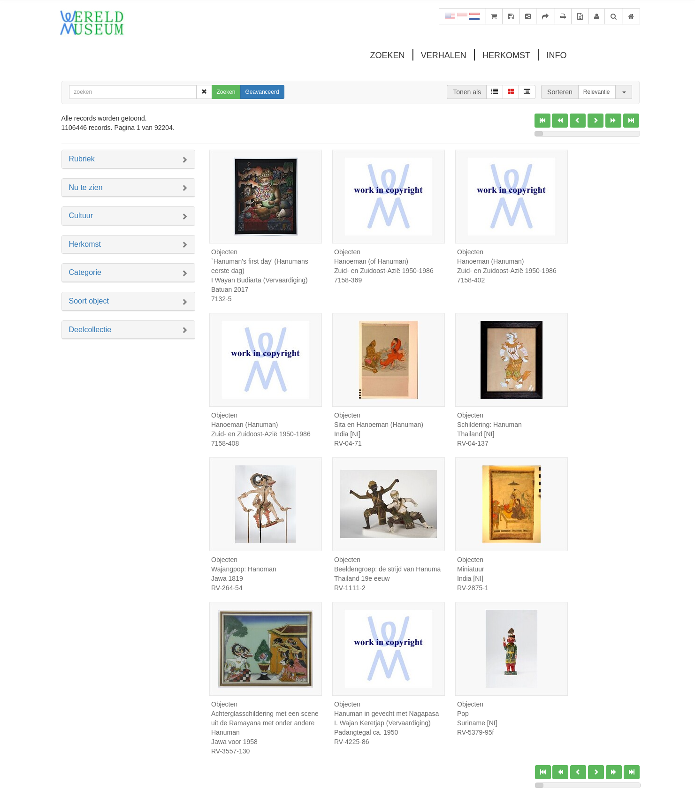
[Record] (527, 92)
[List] (494, 92)
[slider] (539, 133)
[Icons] (511, 92)
